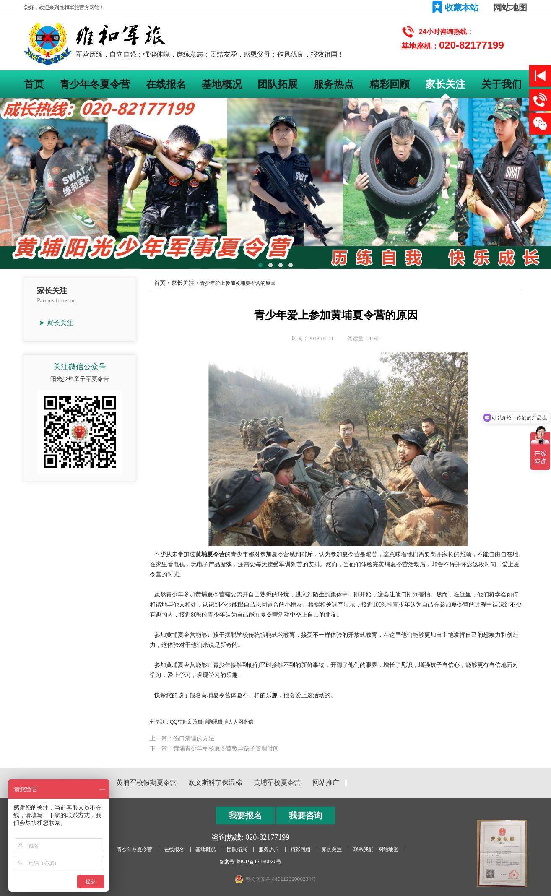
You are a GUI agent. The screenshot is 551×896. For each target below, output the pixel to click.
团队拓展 (277, 84)
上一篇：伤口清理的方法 (182, 738)
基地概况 (222, 84)
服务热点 (334, 84)
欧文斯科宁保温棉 (215, 782)
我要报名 (245, 815)
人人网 (235, 722)
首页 (34, 84)
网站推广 (325, 782)
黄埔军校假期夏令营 (146, 782)
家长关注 (445, 84)
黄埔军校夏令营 (277, 782)
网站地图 (510, 7)
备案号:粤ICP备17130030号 (250, 862)
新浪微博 (198, 722)
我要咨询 (305, 815)
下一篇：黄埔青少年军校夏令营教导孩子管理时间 (214, 748)
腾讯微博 (218, 722)
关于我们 (501, 84)
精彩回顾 (389, 84)
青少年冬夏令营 (95, 84)
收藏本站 (461, 7)
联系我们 (363, 849)
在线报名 (166, 84)
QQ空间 (179, 722)
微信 (248, 722)
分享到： (160, 722)
